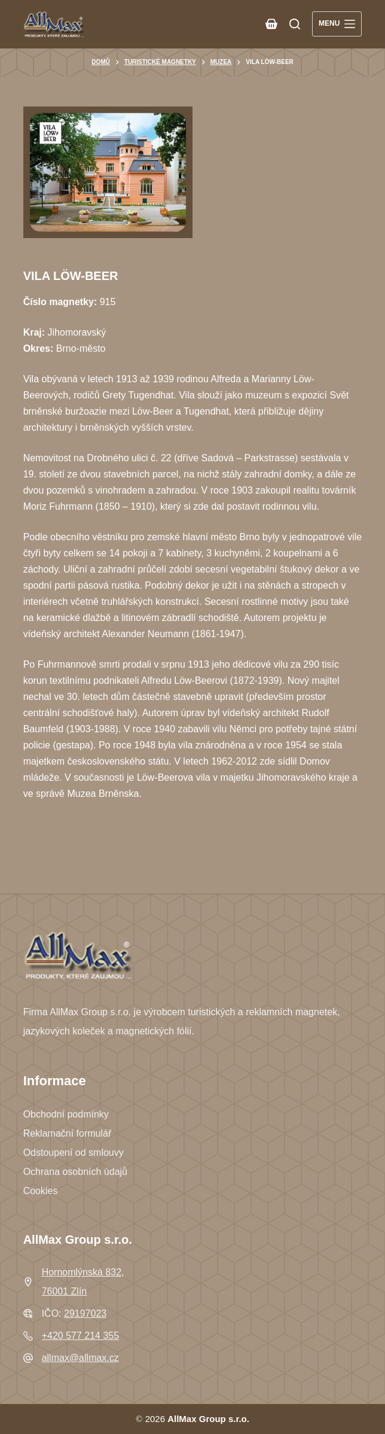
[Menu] (337, 23)
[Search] (294, 24)
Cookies (40, 1191)
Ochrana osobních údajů (75, 1172)
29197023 (85, 1313)
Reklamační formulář (67, 1133)
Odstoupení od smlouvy (73, 1152)
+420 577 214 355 (80, 1336)
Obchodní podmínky (66, 1114)
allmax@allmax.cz (80, 1358)
